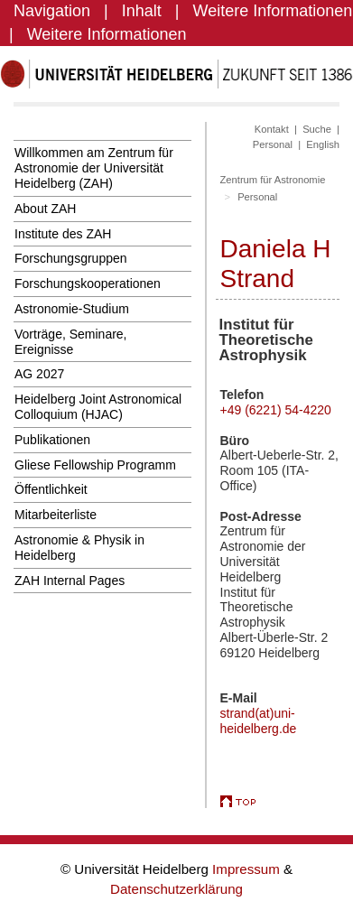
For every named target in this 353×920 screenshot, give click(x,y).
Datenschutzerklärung (176, 889)
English (322, 144)
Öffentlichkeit (51, 489)
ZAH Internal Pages (69, 580)
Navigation (52, 11)
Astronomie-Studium (71, 309)
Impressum (247, 869)
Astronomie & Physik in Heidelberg (79, 547)
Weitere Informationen (273, 11)
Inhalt (142, 11)
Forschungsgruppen (70, 258)
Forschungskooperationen (87, 283)
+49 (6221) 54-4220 (275, 410)
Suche (316, 129)
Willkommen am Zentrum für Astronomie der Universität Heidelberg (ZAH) (93, 168)
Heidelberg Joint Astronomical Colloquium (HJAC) (97, 407)
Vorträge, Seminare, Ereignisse (70, 342)
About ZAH (45, 208)
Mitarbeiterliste (55, 514)
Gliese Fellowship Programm (95, 465)
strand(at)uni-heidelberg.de (258, 721)
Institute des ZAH (62, 234)
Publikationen (52, 439)
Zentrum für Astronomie (273, 179)
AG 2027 (39, 374)
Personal (273, 144)
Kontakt (272, 129)
